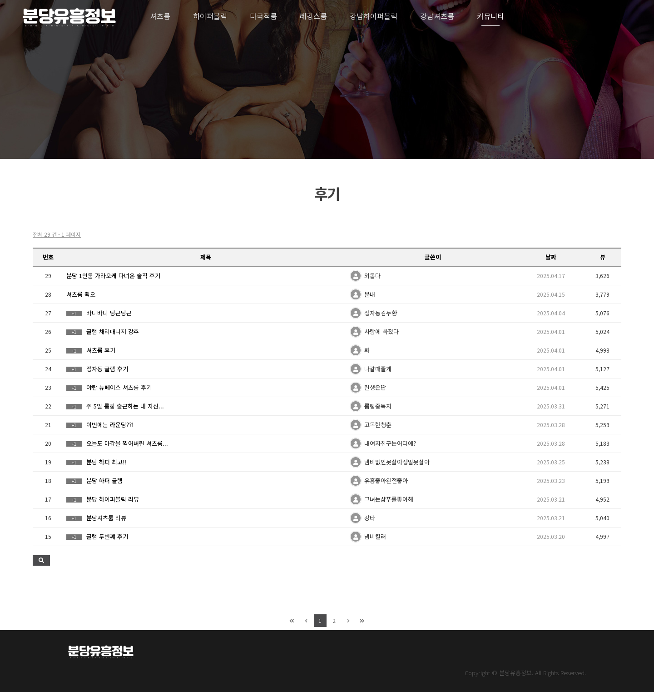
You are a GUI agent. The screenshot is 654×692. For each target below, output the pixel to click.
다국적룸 (263, 15)
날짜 (550, 257)
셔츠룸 (160, 15)
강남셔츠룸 (437, 15)
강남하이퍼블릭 (373, 15)
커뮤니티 (490, 15)
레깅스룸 (313, 15)
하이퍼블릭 (210, 15)
